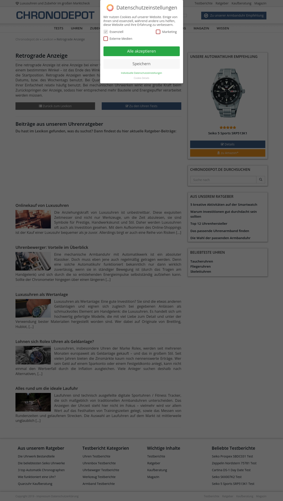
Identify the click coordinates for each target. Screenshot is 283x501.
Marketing (166, 30)
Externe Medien (117, 36)
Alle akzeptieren (141, 49)
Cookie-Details (141, 75)
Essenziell (113, 30)
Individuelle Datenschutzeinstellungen (141, 70)
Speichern (141, 61)
